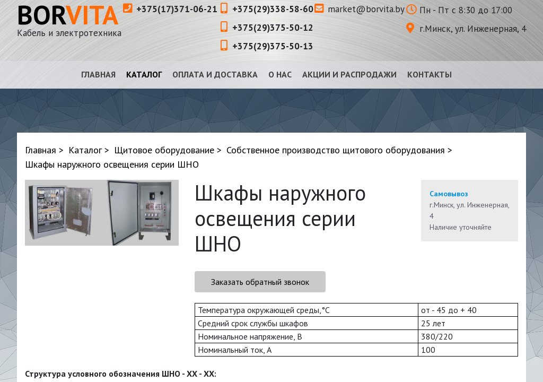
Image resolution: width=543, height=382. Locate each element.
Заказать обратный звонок (260, 281)
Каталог (144, 74)
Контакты (429, 74)
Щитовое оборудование (164, 150)
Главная (98, 74)
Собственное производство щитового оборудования (335, 150)
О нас (280, 74)
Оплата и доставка (215, 74)
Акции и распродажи (349, 74)
